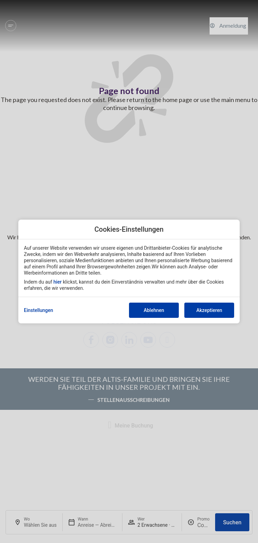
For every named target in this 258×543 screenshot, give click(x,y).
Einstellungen (38, 310)
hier (57, 282)
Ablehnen (154, 310)
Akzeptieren (209, 310)
